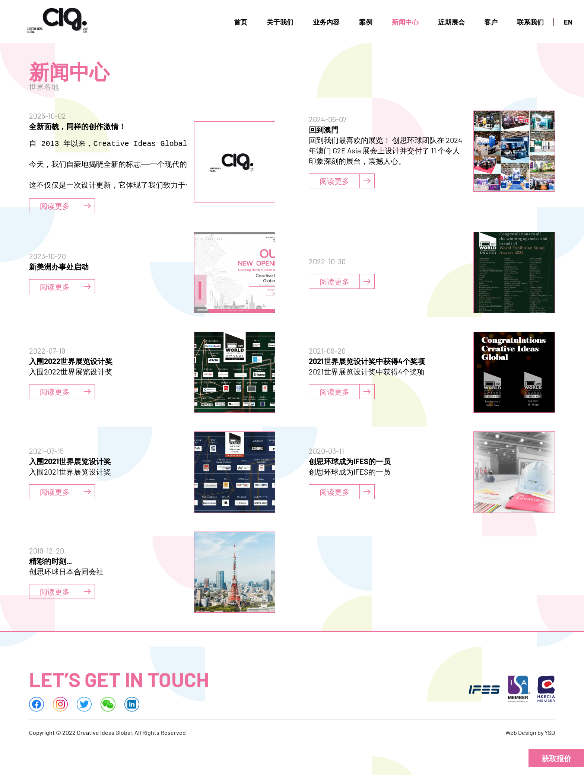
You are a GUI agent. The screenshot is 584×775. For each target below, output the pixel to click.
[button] (556, 758)
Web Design (520, 735)
